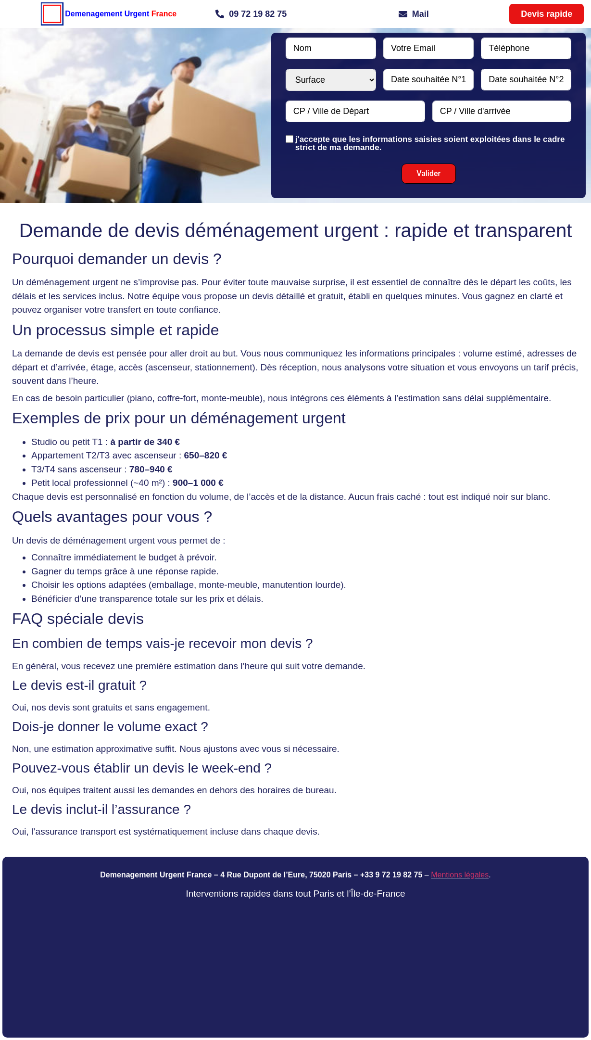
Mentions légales (460, 875)
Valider (428, 173)
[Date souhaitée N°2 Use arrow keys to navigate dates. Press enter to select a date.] (526, 79)
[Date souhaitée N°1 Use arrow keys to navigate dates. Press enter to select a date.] (428, 79)
